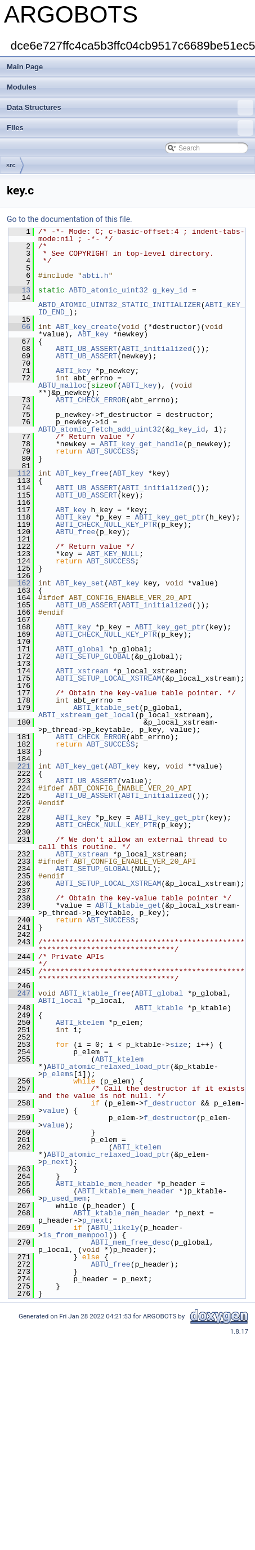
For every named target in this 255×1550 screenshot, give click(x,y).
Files (130, 128)
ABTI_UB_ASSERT (86, 349)
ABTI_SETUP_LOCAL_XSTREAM (108, 678)
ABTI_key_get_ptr (170, 517)
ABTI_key (73, 371)
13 (19, 290)
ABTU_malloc (62, 385)
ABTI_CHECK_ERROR (91, 400)
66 (19, 327)
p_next (56, 1162)
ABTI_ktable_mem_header (104, 1184)
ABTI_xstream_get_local (86, 715)
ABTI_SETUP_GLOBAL (93, 656)
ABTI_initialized (157, 349)
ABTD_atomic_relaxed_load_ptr (108, 1067)
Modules (22, 87)
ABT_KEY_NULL (113, 554)
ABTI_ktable (159, 1008)
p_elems (58, 1074)
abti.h (95, 275)
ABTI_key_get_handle (141, 444)
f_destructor (170, 1103)
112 (19, 473)
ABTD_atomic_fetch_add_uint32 (99, 429)
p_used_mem (65, 1198)
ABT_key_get (80, 766)
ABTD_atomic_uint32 (108, 290)
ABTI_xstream (82, 671)
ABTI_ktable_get (128, 905)
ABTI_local (60, 1001)
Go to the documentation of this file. (69, 219)
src (11, 165)
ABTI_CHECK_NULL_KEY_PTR (106, 524)
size (178, 1045)
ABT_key (93, 334)
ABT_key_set (80, 583)
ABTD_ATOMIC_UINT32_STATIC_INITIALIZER (119, 305)
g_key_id (170, 290)
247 (19, 993)
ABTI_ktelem (80, 1023)
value (54, 1110)
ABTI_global (80, 649)
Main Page (25, 67)
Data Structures (130, 108)
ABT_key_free (82, 473)
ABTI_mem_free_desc (130, 1242)
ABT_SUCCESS (111, 451)
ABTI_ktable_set (106, 708)
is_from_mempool (76, 1235)
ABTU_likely (115, 1228)
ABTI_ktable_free (95, 993)
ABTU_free (75, 532)
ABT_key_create (86, 327)
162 (19, 583)
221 (19, 766)
